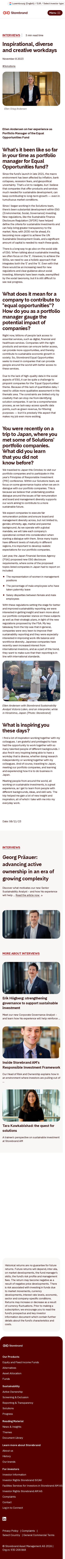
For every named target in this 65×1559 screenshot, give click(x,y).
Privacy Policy (10, 1530)
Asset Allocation (11, 1373)
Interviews (11, 35)
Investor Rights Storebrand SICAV (22, 1480)
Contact (7, 1502)
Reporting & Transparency (17, 1402)
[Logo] (15, 12)
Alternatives (9, 1367)
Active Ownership (12, 1391)
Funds (6, 1379)
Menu (52, 13)
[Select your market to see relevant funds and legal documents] (36, 4)
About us (7, 1450)
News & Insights (11, 1426)
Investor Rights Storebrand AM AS (22, 1491)
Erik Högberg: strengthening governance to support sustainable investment (30, 1003)
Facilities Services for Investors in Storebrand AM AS (32, 1485)
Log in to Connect (12, 1507)
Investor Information (14, 1474)
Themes (7, 1432)
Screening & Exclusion (15, 1397)
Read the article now (29, 895)
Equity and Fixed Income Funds (20, 1362)
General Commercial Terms (38, 1535)
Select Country (11, 1535)
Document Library (12, 1437)
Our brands (8, 1461)
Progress (7, 1414)
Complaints (9, 1496)
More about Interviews (21, 953)
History (6, 1456)
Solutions (8, 1408)
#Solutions (8, 66)
